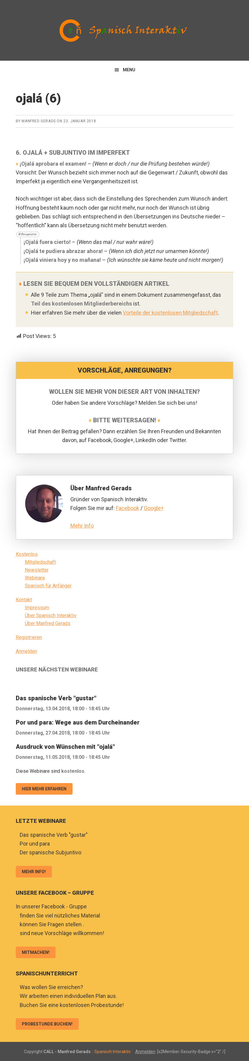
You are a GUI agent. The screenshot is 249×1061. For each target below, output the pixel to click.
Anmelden (26, 651)
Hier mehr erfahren (44, 788)
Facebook (127, 508)
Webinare (35, 578)
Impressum (37, 607)
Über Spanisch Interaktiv (50, 615)
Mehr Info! (34, 871)
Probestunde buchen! (47, 1024)
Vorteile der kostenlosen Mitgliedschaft (170, 312)
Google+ (154, 508)
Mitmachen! (35, 952)
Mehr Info (82, 525)
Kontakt (24, 600)
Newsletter (37, 570)
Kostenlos (27, 554)
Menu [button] (129, 69)
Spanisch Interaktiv (124, 30)
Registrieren (29, 637)
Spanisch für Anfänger (48, 586)
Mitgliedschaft (40, 562)
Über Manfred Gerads (47, 623)
